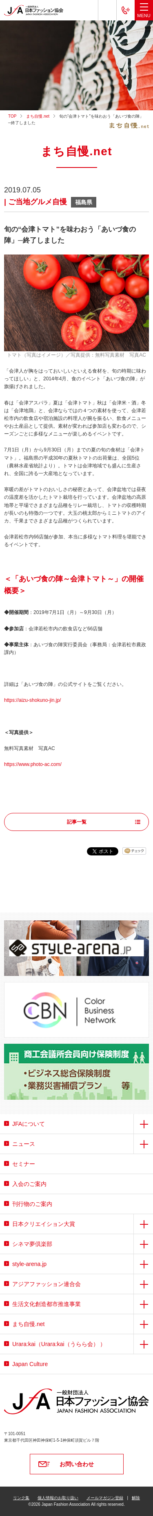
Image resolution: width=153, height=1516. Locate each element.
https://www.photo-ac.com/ (33, 764)
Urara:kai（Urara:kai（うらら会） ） (59, 1344)
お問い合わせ (77, 1464)
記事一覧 (76, 822)
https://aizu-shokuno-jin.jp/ (32, 700)
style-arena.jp (29, 1264)
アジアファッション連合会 (46, 1284)
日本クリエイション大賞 (43, 1224)
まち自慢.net (37, 116)
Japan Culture (30, 1364)
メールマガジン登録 (104, 1498)
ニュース (23, 1144)
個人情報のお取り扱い (58, 1498)
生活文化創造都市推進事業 (46, 1304)
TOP (12, 116)
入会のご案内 (29, 1184)
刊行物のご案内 (32, 1204)
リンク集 (21, 1498)
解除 (136, 1498)
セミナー (23, 1164)
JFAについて (28, 1124)
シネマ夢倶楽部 (32, 1244)
